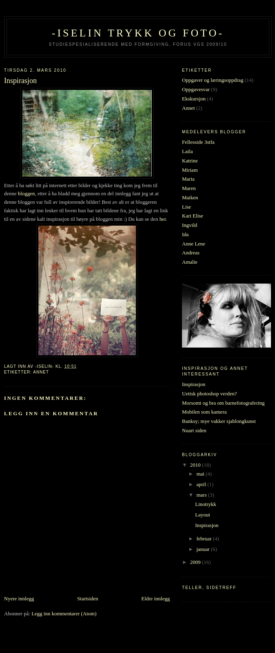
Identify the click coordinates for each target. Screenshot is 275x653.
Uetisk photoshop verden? (209, 394)
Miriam (190, 170)
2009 (196, 562)
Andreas (190, 253)
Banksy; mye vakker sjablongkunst (219, 421)
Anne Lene (193, 244)
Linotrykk (205, 504)
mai (201, 474)
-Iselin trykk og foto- (138, 33)
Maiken (190, 197)
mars (202, 495)
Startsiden (87, 598)
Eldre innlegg (156, 598)
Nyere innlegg (19, 598)
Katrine (190, 161)
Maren (189, 188)
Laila (187, 151)
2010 (196, 465)
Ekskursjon (194, 99)
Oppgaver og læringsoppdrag (212, 80)
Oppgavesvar (196, 89)
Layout (202, 515)
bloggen (26, 193)
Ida (185, 234)
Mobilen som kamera (204, 412)
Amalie (189, 262)
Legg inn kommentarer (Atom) (64, 613)
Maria (188, 179)
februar (205, 539)
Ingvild (189, 225)
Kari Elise (192, 216)
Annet (41, 372)
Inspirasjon (193, 384)
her (162, 219)
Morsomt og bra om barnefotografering (223, 403)
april (202, 484)
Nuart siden (194, 430)
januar (204, 549)
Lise (186, 207)
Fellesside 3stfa (198, 142)
